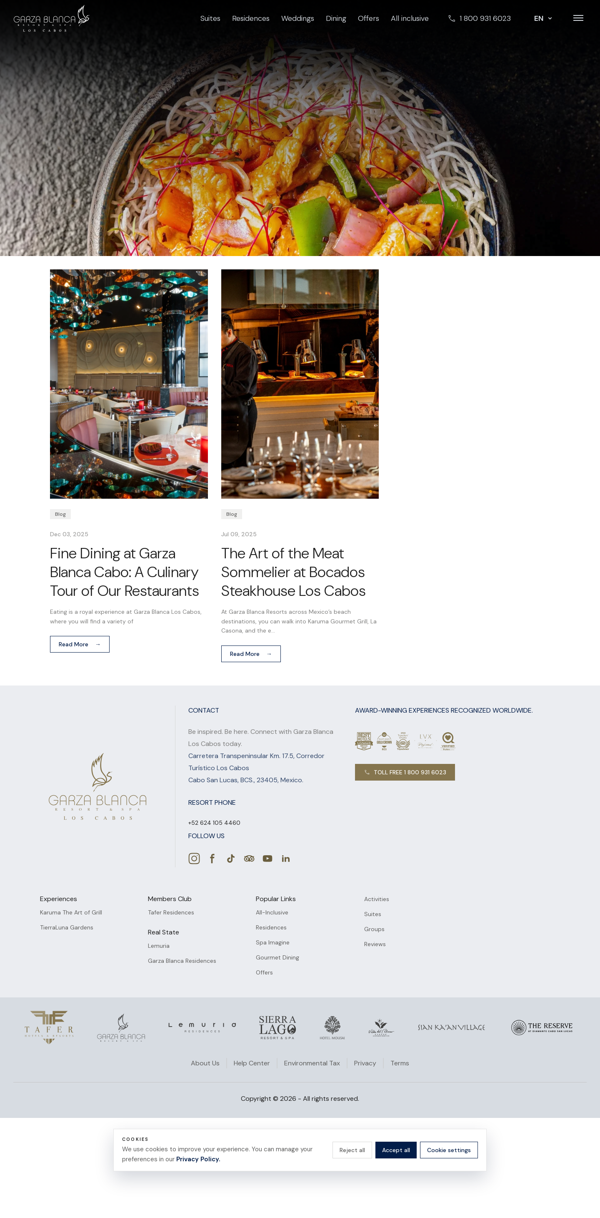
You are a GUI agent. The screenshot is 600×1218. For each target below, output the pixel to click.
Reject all (352, 1150)
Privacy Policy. (198, 1159)
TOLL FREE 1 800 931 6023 (405, 772)
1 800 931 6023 (479, 18)
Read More (80, 644)
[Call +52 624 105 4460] (214, 823)
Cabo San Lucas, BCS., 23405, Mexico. (245, 780)
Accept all (396, 1150)
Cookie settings (449, 1150)
